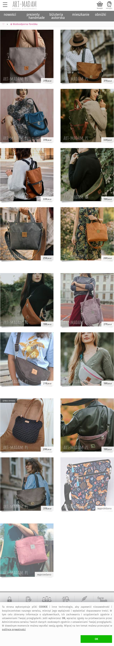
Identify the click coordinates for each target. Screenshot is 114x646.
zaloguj (109, 8)
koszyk (100, 8)
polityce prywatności (14, 629)
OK (96, 639)
